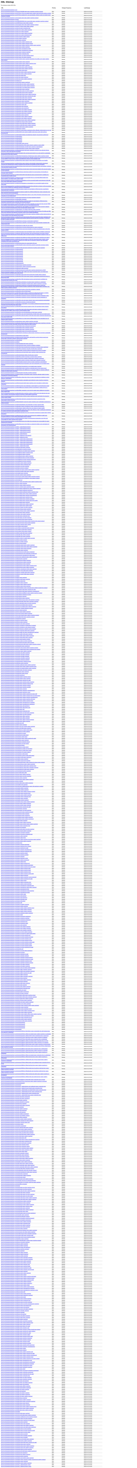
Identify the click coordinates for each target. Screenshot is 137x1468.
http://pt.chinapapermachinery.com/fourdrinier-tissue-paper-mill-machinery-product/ (20, 599)
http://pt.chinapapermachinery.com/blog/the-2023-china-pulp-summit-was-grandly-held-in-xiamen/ (23, 274)
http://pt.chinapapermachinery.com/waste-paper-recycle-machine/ (16, 1428)
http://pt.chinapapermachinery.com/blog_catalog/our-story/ (14, 437)
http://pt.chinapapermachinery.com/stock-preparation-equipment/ (16, 1219)
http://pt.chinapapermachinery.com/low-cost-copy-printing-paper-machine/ (18, 726)
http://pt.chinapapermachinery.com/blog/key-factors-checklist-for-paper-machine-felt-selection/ (22, 406)
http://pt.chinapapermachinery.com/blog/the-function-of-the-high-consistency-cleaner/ (20, 289)
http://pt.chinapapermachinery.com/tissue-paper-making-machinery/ (16, 1283)
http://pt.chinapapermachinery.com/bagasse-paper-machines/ (15, 101)
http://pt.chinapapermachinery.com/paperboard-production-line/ (15, 988)
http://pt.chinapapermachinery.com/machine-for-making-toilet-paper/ (16, 729)
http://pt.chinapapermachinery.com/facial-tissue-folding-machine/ (16, 560)
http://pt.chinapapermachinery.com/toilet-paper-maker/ (13, 1348)
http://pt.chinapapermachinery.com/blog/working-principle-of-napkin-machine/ (19, 372)
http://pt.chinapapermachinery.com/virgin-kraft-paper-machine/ (15, 1413)
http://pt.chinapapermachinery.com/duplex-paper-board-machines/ (16, 548)
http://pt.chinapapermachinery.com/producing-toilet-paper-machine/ (16, 1020)
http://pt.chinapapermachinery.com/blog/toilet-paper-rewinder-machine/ (17, 327)
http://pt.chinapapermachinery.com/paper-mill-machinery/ (14, 897)
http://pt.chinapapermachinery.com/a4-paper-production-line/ (15, 53)
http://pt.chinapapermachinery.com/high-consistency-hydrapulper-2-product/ (18, 625)
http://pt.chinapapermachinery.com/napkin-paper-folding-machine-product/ (18, 791)
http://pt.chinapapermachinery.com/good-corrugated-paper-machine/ (16, 604)
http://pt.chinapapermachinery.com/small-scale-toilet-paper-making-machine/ (18, 1199)
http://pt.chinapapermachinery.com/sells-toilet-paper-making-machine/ (17, 1163)
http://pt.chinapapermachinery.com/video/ (10, 1411)
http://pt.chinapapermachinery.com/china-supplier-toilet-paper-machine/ (17, 471)
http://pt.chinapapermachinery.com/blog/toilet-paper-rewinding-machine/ (17, 329)
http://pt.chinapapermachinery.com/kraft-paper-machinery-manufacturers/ (18, 690)
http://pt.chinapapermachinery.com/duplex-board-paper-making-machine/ (18, 545)
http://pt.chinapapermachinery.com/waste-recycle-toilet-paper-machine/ (17, 1439)
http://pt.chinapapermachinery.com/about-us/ (11, 80)
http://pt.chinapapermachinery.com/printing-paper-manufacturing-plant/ (17, 1015)
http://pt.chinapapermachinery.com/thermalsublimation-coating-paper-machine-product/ (21, 1240)
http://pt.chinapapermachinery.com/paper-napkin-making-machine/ (16, 909)
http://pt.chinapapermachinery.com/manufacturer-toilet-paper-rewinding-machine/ (19, 767)
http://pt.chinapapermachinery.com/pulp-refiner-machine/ (14, 1117)
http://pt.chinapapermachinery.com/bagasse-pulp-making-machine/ (16, 109)
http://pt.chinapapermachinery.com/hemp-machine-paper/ (14, 620)
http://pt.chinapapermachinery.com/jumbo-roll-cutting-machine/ (15, 652)
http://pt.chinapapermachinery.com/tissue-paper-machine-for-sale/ (16, 1267)
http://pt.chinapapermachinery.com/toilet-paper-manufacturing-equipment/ (18, 1362)
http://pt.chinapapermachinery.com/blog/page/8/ (12, 259)
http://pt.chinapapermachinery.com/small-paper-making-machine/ (16, 1175)
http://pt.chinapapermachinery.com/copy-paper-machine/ (14, 483)
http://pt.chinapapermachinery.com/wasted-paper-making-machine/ (16, 1440)
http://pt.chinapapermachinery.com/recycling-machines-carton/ (15, 1146)
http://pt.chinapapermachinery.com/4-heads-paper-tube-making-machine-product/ (20, 24)
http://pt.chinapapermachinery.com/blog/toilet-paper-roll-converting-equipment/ (19, 331)
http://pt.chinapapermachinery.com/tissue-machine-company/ (15, 1249)
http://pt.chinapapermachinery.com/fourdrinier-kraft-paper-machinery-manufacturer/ (20, 591)
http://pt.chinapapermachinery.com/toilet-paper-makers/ (14, 1350)
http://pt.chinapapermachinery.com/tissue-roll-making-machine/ (15, 1315)
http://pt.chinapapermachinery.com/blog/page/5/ (12, 254)
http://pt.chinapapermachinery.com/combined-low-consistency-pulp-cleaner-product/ (20, 478)
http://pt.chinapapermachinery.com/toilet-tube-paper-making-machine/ (17, 1409)
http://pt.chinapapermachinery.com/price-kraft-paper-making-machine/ (17, 998)
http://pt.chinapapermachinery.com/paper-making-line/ (13, 861)
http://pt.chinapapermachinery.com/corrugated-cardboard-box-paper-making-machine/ (21, 488)
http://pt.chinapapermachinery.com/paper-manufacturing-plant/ (15, 892)
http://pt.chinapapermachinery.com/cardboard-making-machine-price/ (17, 452)
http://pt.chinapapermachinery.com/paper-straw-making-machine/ (16, 979)
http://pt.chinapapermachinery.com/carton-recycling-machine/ (15, 466)
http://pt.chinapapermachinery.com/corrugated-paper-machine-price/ (16, 497)
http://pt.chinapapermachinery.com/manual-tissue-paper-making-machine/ (18, 764)
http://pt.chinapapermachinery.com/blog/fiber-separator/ (14, 199)
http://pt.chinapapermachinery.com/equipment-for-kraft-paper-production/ (18, 551)
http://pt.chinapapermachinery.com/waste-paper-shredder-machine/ (16, 1435)
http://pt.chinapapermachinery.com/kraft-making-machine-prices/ (16, 676)
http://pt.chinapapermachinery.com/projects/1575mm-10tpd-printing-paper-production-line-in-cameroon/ (25, 1035)
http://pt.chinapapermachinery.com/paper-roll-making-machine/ (15, 966)
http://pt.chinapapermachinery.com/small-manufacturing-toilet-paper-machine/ (19, 1172)
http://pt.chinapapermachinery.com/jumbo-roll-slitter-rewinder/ (15, 656)
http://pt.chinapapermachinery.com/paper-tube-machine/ (14, 984)
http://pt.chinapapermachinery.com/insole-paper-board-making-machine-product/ (19, 647)
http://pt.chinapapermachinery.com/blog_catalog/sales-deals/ (15, 445)
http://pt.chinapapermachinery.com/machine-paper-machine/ (15, 740)
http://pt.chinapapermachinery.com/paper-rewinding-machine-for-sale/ (17, 959)
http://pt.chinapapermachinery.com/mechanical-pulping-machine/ (16, 770)
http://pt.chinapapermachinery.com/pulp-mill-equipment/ (14, 1110)
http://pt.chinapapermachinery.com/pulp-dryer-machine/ (14, 1103)
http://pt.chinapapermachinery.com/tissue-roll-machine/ (13, 1314)
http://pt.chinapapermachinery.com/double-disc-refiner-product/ (15, 534)
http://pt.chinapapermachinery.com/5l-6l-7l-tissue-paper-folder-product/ (17, 26)
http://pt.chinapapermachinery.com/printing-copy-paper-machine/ (16, 1003)
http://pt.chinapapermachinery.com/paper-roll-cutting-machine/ (15, 964)
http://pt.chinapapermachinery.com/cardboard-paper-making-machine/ (17, 456)
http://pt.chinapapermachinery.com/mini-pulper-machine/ (14, 777)
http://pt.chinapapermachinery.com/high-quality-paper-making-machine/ (17, 635)
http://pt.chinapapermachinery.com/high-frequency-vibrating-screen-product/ (18, 628)
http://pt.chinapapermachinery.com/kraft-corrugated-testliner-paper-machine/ (18, 668)
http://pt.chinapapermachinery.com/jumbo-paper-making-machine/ (16, 651)
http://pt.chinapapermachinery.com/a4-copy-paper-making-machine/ (16, 33)
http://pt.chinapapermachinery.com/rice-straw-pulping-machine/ (15, 1160)
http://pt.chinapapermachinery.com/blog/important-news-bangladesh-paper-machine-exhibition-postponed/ (25, 231)
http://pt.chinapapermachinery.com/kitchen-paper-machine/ (14, 663)
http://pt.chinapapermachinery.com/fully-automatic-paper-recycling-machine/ (18, 603)
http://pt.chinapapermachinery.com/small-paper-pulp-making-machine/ (17, 1178)
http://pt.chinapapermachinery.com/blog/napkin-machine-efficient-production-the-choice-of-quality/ (23, 350)
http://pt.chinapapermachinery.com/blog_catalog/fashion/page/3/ (16, 428)
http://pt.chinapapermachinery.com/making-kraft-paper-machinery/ (16, 757)
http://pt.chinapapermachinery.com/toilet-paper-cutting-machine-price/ (17, 1322)
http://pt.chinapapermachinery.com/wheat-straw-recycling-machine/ (16, 1449)
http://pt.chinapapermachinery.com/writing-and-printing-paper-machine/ (17, 1457)
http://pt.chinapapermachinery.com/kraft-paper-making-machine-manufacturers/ (19, 697)
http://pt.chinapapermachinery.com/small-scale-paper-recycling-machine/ (18, 1194)
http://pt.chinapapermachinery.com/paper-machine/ (12, 856)
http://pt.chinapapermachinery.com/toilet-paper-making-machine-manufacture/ (19, 1355)
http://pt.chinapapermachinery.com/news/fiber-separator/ (14, 1184)
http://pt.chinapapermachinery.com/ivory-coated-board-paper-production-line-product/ (20, 649)
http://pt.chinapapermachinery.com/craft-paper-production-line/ (15, 515)
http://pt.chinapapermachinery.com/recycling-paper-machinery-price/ (16, 1149)
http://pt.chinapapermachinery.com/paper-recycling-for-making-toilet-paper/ (18, 933)
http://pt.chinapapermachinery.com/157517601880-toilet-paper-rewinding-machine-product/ (22, 11)
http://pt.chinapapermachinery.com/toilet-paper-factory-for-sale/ (15, 1326)
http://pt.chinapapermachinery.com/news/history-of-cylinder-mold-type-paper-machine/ (21, 1182)
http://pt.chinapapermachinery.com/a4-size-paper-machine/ (14, 77)
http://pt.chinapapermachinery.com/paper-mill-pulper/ (13, 901)
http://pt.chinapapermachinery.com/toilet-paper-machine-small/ (15, 1341)
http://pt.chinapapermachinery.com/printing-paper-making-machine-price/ (18, 1010)
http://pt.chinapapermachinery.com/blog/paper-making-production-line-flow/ (18, 266)
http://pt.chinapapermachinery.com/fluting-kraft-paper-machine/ (15, 579)
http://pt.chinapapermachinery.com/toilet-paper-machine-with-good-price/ (18, 1344)
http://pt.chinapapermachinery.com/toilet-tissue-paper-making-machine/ (17, 1408)
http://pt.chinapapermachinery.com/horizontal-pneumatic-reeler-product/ (17, 642)
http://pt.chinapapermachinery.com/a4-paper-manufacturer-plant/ (16, 48)
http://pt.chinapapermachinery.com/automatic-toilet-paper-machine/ (16, 97)
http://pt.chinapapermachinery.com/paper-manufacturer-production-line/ (17, 885)
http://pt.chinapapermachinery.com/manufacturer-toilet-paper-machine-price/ (18, 765)
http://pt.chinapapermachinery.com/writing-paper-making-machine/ (16, 1463)
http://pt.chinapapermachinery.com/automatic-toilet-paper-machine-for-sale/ (18, 96)
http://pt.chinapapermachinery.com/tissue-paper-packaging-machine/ (17, 1295)
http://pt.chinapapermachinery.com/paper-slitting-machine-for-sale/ (16, 972)
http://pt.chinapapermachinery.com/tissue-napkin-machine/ (14, 1255)
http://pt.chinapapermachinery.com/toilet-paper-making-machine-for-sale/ (18, 1353)
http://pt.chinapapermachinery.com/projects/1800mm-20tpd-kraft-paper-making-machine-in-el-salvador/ (24, 1042)
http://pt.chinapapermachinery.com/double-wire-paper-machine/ (15, 536)
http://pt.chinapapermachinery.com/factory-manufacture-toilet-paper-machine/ (19, 568)
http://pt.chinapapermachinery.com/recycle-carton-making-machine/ (16, 1129)
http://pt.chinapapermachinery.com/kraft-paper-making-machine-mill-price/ (18, 699)
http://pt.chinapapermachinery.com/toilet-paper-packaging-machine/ (16, 1367)
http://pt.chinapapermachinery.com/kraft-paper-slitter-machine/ (15, 716)
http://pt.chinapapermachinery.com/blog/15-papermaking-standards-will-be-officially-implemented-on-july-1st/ (26, 130)
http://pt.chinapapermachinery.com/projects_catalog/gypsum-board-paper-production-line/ (21, 1088)
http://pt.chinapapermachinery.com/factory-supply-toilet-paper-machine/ (17, 574)
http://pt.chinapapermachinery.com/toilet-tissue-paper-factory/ (15, 1403)
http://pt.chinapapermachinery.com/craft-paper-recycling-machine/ (16, 517)
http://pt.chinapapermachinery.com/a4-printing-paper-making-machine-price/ (18, 63)
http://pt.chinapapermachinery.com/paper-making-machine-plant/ (16, 870)
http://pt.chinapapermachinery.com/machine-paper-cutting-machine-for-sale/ (18, 738)
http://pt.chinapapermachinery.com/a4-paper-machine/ (13, 40)
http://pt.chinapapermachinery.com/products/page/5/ (13, 1027)
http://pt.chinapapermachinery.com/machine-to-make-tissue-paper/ (16, 750)
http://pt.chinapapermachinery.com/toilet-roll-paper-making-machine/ (16, 1396)
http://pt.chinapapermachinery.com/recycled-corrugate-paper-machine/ (17, 1132)
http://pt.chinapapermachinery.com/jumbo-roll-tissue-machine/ (15, 659)
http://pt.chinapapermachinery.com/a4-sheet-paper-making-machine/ (17, 68)
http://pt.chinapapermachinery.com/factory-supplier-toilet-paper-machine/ (18, 572)
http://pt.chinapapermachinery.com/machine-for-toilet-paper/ (15, 735)
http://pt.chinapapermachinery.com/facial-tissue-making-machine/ (16, 562)
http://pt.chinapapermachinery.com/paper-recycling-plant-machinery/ (16, 950)
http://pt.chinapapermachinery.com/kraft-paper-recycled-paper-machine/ (17, 712)
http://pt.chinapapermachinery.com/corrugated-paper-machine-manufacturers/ (19, 495)
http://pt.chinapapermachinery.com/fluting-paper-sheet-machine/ (16, 586)
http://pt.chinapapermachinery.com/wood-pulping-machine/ (14, 1456)
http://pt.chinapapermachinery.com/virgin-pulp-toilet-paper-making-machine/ (18, 1415)
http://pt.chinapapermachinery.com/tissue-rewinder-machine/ (15, 1310)
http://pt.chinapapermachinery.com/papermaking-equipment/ (15, 991)
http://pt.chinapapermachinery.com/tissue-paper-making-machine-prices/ (17, 1278)
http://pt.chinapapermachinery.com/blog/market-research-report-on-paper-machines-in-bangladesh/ (24, 361)
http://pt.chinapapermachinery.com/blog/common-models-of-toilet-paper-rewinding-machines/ (22, 358)
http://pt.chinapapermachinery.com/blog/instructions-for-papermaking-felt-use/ (19, 243)
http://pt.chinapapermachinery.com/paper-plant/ (12, 914)
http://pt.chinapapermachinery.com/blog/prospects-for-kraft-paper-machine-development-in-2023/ (23, 270)
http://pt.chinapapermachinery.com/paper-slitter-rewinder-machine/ (16, 969)
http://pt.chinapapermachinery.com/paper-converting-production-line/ (17, 834)
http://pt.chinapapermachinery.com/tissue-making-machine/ (14, 1254)
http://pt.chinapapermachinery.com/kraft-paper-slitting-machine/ (15, 721)
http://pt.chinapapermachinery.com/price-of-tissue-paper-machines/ (16, 1000)
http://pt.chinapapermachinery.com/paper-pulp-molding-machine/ (16, 928)
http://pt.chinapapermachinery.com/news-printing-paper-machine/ (16, 805)
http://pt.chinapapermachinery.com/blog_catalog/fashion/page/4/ (16, 430)
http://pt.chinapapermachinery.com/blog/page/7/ (12, 258)
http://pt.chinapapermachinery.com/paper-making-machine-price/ (16, 871)
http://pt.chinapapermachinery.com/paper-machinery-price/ (14, 858)
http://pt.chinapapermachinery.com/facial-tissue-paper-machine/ (15, 563)
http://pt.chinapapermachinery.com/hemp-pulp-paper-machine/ (15, 623)
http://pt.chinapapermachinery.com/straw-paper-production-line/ (15, 1223)
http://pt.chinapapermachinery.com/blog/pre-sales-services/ (14, 268)
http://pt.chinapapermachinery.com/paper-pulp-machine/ (14, 925)
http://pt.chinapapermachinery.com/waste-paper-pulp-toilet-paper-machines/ (18, 1427)
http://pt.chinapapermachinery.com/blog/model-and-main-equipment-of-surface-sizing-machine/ (23, 247)
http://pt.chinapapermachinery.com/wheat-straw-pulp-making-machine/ (17, 1447)
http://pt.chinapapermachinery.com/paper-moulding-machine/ (15, 904)
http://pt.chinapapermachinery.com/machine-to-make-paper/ (15, 747)
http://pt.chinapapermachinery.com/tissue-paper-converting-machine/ (17, 1259)
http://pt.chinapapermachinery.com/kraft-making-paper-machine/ (16, 678)
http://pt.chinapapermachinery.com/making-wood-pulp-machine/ (15, 760)
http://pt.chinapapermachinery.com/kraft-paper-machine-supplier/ (16, 687)
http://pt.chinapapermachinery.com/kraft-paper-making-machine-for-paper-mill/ (19, 693)
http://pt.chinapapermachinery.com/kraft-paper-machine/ (14, 688)
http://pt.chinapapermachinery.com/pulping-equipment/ (13, 1125)
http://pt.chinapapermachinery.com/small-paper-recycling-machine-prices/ (18, 1187)
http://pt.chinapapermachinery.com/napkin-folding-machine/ (14, 788)
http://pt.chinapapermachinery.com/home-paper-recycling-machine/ (16, 640)
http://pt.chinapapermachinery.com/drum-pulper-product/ (14, 539)
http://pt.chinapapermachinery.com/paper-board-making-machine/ (16, 830)
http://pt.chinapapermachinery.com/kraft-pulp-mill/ (12, 723)
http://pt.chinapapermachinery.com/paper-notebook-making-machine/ (17, 913)
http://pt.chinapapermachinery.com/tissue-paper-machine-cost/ (15, 1264)
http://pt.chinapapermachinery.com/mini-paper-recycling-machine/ (16, 776)
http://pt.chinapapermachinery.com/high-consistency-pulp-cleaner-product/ (18, 627)
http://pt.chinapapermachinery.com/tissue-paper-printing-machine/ (16, 1298)
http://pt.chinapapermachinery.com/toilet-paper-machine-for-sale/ (16, 1332)
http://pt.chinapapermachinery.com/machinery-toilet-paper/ (14, 753)
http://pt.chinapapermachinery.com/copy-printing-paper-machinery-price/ (17, 486)
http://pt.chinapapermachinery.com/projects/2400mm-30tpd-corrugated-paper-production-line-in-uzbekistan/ (26, 1055)
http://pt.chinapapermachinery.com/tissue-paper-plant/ (13, 1297)
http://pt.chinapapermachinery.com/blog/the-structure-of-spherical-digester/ (18, 301)
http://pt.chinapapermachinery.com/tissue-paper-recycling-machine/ (16, 1302)
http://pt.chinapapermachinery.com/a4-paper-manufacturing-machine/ (17, 50)
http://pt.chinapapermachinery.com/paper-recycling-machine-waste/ (16, 945)
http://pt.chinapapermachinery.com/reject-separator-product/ (15, 1153)
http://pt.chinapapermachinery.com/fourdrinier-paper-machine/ (15, 598)
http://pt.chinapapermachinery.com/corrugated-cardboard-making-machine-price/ (19, 491)
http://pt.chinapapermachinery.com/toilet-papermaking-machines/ (16, 1387)
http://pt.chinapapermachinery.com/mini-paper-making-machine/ (15, 774)
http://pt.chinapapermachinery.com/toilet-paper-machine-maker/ (15, 1334)
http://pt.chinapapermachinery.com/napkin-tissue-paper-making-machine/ (18, 801)
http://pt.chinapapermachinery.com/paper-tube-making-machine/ (16, 986)
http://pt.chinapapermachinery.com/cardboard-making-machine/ (15, 454)
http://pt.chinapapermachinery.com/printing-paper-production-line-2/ (16, 1017)
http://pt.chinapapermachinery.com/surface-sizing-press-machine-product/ (18, 1237)
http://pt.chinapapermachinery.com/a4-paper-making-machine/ (15, 46)
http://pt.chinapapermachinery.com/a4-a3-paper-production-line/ (15, 28)
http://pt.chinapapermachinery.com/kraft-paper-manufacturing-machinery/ (18, 704)
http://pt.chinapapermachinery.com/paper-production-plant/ (14, 923)
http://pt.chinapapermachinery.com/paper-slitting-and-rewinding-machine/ (18, 971)
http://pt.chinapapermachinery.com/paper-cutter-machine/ (14, 836)
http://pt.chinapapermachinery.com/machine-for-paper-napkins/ (15, 731)
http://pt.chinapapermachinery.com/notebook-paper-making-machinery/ (17, 818)
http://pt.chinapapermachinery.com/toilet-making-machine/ (14, 1319)
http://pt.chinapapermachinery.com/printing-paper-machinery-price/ (16, 1008)
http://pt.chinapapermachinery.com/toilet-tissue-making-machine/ (16, 1399)
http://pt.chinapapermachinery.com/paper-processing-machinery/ (16, 916)
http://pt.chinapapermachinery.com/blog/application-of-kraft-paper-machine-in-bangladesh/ (22, 146)
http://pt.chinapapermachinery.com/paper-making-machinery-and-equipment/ (18, 877)
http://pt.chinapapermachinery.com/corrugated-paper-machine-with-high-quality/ (19, 500)
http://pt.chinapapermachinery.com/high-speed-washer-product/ (15, 639)
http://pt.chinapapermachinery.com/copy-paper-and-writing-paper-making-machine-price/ (21, 481)
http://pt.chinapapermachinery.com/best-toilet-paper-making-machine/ (17, 126)
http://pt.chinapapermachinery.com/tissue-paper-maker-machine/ (16, 1273)
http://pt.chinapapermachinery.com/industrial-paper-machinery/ (15, 646)
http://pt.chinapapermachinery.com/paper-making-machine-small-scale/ (17, 873)
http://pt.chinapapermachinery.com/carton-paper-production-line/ (16, 464)
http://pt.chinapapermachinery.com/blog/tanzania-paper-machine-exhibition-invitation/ (20, 345)
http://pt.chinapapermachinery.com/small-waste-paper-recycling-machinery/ (18, 1213)
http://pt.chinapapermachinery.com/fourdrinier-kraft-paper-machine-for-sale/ (18, 589)
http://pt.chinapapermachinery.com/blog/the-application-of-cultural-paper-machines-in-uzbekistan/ (23, 282)
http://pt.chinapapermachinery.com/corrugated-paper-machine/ (15, 502)
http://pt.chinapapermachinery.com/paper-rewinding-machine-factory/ (17, 957)
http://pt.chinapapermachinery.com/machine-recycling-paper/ (15, 743)
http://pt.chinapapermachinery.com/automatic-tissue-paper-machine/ (16, 92)
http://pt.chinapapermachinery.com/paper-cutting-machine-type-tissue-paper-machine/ (21, 839)
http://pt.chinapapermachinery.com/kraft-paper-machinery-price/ (15, 692)
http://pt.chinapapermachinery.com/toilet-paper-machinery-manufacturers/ (18, 1346)
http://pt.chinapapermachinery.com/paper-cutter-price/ (13, 837)
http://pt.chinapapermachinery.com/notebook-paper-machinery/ (15, 815)
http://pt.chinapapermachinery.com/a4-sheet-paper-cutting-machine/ (16, 66)
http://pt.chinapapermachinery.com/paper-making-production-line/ (16, 882)
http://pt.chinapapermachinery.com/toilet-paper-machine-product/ (16, 1339)
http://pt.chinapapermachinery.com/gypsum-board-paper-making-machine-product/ (20, 615)
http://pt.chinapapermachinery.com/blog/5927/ (11, 138)
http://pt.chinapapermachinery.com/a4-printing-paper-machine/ (15, 61)
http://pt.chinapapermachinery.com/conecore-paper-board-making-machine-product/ (20, 476)
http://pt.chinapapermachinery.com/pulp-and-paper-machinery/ (15, 1098)
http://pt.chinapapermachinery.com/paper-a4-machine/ (13, 827)
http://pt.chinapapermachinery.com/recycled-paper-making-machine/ (16, 1136)
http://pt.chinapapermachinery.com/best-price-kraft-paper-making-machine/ (18, 123)
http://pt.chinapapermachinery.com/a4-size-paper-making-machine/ (16, 78)
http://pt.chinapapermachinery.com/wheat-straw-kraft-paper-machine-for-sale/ (19, 1442)
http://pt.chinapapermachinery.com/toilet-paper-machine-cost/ (15, 1327)
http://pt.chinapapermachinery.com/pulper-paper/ (12, 1124)
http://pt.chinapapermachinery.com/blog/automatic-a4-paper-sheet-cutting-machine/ (20, 148)
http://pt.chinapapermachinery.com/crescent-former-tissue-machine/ (16, 519)
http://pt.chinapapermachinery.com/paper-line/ (11, 842)
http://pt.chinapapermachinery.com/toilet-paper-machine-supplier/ (16, 1343)
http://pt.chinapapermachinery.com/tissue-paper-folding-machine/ (16, 1262)
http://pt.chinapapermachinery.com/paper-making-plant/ (14, 880)
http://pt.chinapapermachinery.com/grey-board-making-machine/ (16, 611)
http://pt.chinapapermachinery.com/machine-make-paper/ (14, 736)
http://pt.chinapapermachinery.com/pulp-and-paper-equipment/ (15, 1096)
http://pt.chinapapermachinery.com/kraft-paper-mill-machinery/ (15, 705)
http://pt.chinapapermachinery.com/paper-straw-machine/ (14, 978)
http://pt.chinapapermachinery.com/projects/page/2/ (13, 1083)
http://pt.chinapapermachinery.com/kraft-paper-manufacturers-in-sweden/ (18, 702)
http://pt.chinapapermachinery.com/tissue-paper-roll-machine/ (15, 1307)
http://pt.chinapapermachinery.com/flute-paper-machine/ (14, 577)
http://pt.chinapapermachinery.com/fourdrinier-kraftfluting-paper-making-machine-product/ (21, 592)
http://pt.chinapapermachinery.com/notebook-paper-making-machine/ (17, 817)
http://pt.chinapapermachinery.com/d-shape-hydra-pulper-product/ (16, 531)
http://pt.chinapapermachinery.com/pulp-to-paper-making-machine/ (16, 1118)
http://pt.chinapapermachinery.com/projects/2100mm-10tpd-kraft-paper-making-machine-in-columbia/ (24, 1050)
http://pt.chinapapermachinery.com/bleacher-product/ (13, 128)
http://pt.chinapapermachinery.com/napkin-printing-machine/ (15, 800)
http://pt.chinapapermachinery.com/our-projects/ (12, 781)
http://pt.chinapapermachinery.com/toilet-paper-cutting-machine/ (15, 1324)
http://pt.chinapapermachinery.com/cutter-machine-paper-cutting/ (16, 524)
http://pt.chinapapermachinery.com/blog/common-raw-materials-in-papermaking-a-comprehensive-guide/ (25, 385)
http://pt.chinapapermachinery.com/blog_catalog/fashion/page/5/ (16, 432)
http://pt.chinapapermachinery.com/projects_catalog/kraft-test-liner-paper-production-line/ (21, 1091)
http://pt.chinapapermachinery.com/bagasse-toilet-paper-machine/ (16, 113)
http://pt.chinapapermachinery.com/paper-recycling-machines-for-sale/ (17, 947)
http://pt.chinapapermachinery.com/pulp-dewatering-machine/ (15, 1101)
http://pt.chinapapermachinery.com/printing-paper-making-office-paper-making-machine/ (21, 1014)
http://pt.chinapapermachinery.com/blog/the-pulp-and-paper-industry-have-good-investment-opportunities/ (25, 300)
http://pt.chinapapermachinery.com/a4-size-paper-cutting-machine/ (16, 73)
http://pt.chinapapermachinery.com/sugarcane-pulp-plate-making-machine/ (18, 1231)
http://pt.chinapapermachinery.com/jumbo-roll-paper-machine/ (15, 654)
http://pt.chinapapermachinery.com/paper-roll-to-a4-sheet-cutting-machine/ (18, 967)
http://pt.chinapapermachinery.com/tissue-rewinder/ (13, 1312)
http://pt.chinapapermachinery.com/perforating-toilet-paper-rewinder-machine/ (19, 996)
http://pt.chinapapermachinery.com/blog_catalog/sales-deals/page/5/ (16, 444)
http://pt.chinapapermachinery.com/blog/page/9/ (12, 261)
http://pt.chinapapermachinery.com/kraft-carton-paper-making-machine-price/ (18, 666)
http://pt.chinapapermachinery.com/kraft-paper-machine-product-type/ (17, 683)
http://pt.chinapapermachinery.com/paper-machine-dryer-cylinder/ (16, 846)
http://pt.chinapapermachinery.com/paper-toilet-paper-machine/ (15, 983)
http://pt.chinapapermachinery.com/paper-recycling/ (13, 952)
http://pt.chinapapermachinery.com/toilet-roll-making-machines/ (15, 1394)
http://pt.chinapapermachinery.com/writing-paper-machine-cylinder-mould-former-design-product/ (23, 1459)
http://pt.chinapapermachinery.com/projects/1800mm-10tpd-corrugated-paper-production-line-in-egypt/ (24, 1040)
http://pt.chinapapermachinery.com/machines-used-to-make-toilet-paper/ (17, 755)
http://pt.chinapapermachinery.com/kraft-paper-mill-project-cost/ (15, 707)
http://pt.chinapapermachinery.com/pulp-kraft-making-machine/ (15, 1105)
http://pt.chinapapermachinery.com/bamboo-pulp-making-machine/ (16, 118)
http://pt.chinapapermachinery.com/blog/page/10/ (12, 263)
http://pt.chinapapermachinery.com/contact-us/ (11, 479)
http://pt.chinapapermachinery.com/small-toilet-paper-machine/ (15, 1207)
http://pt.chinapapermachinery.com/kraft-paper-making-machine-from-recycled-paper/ (20, 695)
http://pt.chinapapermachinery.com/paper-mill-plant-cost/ (14, 899)
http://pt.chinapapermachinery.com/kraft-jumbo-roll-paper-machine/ (16, 669)
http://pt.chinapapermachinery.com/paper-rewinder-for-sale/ (14, 954)
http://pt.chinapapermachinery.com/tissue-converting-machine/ (15, 1242)
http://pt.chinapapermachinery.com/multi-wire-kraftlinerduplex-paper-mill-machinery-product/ (22, 786)
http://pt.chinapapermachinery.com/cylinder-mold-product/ (14, 526)
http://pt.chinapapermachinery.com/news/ (10, 1185)
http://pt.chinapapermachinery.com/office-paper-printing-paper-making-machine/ (19, 824)
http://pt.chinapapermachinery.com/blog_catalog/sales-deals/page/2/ (16, 438)
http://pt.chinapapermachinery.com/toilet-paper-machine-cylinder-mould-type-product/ (20, 1329)
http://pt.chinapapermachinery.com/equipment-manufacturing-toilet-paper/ (18, 555)
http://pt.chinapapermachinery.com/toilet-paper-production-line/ (15, 1375)
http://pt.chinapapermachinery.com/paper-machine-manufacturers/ (16, 849)
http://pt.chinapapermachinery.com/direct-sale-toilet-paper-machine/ (16, 533)
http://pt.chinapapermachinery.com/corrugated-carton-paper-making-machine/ (19, 493)
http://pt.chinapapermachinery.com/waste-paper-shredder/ (14, 1437)
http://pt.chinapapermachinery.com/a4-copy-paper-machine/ (15, 31)
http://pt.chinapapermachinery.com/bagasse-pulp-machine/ (14, 106)
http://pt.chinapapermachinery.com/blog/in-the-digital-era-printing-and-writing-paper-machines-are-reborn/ (25, 237)
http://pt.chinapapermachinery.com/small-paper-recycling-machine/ (16, 1189)
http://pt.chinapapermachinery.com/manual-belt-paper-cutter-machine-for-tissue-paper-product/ (23, 762)
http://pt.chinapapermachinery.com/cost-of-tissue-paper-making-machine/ (18, 510)
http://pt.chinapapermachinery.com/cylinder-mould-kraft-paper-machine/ (17, 527)
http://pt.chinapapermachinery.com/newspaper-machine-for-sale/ (16, 806)
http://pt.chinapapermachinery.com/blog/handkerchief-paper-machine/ (17, 343)
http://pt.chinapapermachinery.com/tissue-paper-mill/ (13, 1291)
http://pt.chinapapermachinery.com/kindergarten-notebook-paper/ (16, 661)
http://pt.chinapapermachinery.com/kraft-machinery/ (13, 675)
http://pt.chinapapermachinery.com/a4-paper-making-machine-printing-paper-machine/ (21, 45)
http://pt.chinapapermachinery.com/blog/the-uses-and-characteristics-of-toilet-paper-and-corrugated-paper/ (25, 313)
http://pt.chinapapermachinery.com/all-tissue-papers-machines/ (15, 82)
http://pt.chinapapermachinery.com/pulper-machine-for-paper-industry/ (17, 1120)
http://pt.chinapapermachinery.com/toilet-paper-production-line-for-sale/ (17, 1374)
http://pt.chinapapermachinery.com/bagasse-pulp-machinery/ (15, 107)
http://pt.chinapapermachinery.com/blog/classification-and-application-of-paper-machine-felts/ (22, 404)
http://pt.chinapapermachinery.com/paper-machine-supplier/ (14, 854)
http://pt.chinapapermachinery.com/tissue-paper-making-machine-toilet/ (17, 1279)
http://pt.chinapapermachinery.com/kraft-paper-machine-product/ (16, 685)
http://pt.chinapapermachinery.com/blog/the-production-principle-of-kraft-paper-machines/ (21, 348)
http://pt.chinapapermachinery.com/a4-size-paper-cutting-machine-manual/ (18, 72)
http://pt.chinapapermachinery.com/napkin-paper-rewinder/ (14, 798)
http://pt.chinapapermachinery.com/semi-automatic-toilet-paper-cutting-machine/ (19, 1166)
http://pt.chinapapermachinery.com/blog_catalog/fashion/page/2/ (16, 426)
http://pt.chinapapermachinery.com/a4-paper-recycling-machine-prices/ (17, 55)
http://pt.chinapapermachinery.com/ (9, 9)
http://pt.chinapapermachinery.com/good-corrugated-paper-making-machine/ (18, 606)
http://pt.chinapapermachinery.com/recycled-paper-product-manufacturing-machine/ (20, 1139)
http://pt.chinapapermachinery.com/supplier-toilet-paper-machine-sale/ (17, 1235)
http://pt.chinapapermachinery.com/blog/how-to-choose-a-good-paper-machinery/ (19, 220)
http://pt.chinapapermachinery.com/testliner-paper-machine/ (14, 1238)
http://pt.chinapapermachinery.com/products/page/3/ (13, 1024)
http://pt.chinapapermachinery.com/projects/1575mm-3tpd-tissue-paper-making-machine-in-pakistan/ (24, 1037)
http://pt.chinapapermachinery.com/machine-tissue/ (13, 745)
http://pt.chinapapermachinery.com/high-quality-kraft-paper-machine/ (17, 634)
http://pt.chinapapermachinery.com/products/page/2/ (13, 1022)
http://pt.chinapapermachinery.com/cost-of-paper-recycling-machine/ (16, 507)
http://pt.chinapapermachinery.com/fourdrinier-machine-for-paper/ (16, 594)
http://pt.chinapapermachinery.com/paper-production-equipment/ (16, 919)
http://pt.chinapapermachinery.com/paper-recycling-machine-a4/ (15, 935)
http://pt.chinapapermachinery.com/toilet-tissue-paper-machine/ (15, 1404)
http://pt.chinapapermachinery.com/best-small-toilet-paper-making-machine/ (18, 125)
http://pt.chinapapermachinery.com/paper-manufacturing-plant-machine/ (17, 890)
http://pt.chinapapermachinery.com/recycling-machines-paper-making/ (17, 1148)
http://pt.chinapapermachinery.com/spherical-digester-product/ (15, 1216)
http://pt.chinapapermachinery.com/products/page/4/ (13, 1025)
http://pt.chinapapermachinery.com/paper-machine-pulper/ (14, 853)
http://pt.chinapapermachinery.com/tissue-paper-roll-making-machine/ (17, 1308)
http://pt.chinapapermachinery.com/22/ (10, 19)
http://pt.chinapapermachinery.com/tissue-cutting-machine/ (14, 1243)
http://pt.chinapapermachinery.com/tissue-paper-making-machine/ (16, 1281)
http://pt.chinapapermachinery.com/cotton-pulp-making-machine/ (16, 514)
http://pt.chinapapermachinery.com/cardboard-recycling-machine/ (16, 461)
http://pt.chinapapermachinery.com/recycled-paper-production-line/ (16, 1141)
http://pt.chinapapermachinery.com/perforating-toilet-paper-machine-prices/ (18, 995)
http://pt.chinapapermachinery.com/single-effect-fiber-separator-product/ (17, 1168)
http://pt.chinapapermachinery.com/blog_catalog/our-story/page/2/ (16, 435)
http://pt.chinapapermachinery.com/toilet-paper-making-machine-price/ (17, 1356)
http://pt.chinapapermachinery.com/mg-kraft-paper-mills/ (14, 772)
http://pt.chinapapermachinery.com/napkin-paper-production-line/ (16, 796)
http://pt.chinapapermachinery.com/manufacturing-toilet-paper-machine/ (17, 769)
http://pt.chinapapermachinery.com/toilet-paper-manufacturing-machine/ (17, 1363)
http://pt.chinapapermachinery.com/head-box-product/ (13, 618)
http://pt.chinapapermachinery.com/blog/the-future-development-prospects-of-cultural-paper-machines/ (24, 347)
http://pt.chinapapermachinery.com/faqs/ (10, 575)
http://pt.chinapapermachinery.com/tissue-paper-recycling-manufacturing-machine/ (20, 1303)
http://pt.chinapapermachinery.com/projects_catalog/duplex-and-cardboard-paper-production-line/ (23, 1086)
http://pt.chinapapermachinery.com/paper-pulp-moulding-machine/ (16, 930)
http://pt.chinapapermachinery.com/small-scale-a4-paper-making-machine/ (18, 1190)
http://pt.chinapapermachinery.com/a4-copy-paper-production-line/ (16, 34)
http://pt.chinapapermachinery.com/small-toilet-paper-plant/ (14, 1211)
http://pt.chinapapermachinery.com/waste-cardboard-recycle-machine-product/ (19, 1416)
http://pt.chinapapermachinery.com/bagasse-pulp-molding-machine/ (16, 111)
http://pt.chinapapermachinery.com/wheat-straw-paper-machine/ (15, 1444)
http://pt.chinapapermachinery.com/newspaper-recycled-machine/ (16, 810)
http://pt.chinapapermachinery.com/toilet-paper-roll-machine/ (15, 1380)
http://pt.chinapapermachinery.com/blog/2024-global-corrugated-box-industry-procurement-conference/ (24, 134)
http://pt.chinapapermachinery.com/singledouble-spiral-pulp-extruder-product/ (19, 1170)
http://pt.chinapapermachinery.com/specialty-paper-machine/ (15, 1214)
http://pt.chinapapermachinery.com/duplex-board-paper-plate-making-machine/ (19, 546)
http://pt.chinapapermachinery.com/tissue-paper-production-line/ (15, 1300)
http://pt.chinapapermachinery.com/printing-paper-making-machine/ (16, 1012)
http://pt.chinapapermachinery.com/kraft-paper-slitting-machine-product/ (17, 719)
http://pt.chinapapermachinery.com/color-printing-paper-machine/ (16, 474)
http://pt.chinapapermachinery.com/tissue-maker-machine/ (14, 1252)
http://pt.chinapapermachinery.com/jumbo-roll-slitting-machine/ (15, 657)
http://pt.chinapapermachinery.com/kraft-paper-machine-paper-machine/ (17, 681)
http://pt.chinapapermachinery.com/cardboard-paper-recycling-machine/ (17, 457)
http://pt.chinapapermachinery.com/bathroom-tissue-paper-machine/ (16, 121)
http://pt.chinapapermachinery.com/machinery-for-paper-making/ (16, 752)
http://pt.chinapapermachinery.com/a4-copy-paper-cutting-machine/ (16, 29)
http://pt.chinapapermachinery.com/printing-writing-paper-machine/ (16, 1019)
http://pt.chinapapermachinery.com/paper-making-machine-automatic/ (17, 865)
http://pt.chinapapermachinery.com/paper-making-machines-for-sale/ (17, 878)
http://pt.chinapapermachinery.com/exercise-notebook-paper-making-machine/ (19, 557)
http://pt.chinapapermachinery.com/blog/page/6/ (12, 256)
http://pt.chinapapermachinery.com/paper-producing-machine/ (15, 918)
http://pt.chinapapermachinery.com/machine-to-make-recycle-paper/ (16, 748)
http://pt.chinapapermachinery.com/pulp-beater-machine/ (14, 1100)
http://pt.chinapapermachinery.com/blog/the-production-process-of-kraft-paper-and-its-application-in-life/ (25, 295)
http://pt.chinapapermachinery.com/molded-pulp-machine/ (14, 784)
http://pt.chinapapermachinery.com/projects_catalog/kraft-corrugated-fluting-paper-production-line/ (23, 1089)
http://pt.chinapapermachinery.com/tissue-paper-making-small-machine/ (17, 1286)
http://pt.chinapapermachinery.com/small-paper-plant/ (13, 1177)
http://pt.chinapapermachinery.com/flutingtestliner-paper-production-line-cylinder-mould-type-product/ (24, 587)
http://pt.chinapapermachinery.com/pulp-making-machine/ (14, 1108)
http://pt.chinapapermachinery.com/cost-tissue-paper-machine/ (15, 512)
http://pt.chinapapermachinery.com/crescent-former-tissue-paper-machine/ (18, 522)
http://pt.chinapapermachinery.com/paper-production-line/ (14, 921)
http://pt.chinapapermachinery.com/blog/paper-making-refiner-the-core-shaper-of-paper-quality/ (23, 408)
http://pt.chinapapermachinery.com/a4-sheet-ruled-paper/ (14, 70)
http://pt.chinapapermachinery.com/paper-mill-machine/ (13, 895)
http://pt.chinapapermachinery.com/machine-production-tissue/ (15, 741)
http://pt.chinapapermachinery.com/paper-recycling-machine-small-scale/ (18, 942)
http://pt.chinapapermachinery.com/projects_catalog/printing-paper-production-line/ (20, 1093)
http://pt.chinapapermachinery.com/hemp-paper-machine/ (14, 622)
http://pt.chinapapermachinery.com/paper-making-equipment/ (15, 859)
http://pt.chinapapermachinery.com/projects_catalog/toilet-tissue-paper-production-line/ (21, 1095)
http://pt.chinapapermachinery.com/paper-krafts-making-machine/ (16, 841)
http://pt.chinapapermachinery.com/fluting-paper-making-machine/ (16, 584)
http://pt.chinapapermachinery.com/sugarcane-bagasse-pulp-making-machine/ (19, 1230)
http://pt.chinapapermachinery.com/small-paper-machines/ (14, 1173)
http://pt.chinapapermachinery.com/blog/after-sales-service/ (14, 143)
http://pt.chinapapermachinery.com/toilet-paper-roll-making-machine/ (16, 1382)
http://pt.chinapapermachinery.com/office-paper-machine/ (14, 820)
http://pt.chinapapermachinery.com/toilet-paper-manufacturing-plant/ (16, 1365)
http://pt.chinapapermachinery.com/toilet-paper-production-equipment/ (17, 1372)
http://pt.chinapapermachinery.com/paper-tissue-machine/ (14, 981)
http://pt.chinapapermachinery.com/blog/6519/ (11, 340)
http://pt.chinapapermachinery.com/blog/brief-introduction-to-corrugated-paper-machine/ (21, 366)
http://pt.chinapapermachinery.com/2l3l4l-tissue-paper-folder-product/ (17, 22)
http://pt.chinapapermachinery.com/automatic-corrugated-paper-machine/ (18, 87)
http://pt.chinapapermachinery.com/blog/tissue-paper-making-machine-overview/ (19, 321)
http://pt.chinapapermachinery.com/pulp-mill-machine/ (13, 1112)
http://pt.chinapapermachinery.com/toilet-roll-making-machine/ (15, 1392)
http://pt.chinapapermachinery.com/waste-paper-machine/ (14, 1421)
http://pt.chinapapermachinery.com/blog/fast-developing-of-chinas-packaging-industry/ (21, 197)
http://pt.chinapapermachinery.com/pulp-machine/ (12, 1107)
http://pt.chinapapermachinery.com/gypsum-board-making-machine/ (16, 613)
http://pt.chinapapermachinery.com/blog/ (10, 341)
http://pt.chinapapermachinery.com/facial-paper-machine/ (14, 558)
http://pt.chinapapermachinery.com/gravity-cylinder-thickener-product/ (17, 608)
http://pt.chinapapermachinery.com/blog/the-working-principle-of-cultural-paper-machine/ (21, 356)
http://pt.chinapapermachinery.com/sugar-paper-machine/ (14, 1228)
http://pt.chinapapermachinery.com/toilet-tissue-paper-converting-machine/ (18, 1401)
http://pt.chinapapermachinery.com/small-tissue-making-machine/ (16, 1201)
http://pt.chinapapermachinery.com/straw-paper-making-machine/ (16, 1221)
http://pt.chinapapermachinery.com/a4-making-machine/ (14, 38)
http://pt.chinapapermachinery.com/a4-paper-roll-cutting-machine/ (16, 57)
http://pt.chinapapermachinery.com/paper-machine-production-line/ (16, 851)
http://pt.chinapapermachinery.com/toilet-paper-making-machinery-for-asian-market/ (20, 1358)
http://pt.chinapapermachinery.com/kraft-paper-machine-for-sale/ (16, 680)
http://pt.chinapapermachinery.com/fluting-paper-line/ (13, 580)
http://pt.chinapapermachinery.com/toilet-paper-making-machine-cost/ (17, 1351)
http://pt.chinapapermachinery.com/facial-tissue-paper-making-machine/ (17, 567)
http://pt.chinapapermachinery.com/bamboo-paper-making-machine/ (16, 116)
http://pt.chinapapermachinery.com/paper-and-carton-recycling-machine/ (17, 829)
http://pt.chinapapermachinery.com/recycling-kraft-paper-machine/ (16, 1142)
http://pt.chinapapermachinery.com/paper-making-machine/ (14, 875)
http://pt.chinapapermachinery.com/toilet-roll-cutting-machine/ (15, 1389)
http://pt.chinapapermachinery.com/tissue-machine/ (13, 1250)
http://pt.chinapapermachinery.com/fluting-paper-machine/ (14, 582)
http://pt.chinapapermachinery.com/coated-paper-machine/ (14, 473)
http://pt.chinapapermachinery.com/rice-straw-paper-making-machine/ (17, 1158)
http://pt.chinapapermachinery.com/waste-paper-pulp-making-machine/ (17, 1425)
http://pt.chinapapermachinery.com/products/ (11, 1029)
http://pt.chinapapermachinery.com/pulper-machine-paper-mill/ (15, 1122)
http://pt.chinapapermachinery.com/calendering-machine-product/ (16, 449)
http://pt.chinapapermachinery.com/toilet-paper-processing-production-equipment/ (20, 1370)
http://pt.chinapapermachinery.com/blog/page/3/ (12, 251)
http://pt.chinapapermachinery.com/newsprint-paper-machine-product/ (17, 812)
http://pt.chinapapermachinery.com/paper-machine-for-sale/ (14, 847)
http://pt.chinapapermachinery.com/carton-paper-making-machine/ (16, 462)
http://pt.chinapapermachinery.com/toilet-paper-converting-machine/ (16, 1320)
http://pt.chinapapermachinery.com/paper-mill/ (11, 902)
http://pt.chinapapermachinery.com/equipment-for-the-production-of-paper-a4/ (19, 553)
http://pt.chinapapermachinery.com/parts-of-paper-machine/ (14, 993)
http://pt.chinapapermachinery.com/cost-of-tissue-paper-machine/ (16, 509)
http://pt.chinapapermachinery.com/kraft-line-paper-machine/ (15, 671)
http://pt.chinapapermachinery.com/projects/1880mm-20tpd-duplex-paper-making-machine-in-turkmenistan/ (25, 1044)
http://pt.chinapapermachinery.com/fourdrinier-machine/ (14, 596)
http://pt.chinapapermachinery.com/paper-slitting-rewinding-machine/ (17, 976)
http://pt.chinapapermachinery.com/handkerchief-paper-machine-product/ (18, 616)
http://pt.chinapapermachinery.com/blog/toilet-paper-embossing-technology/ (18, 325)
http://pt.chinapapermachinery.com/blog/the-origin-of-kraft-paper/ (16, 291)
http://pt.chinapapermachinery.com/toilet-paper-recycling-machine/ (16, 1377)
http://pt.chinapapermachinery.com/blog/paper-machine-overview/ (16, 264)
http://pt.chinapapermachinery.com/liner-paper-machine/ (14, 724)
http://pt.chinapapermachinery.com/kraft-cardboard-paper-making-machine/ (18, 664)
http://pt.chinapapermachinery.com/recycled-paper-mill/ (13, 1137)
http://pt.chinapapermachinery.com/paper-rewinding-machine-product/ (17, 962)
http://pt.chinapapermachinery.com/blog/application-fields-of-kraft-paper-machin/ (19, 355)
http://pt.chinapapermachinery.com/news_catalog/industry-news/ (16, 1464)
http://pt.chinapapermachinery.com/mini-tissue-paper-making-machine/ (17, 779)
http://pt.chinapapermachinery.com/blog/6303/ (11, 141)
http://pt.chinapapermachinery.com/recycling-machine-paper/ (15, 1144)
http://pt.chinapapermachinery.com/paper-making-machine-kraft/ (16, 868)
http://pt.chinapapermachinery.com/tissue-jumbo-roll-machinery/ (15, 1247)
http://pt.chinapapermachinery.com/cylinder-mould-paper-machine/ (16, 529)
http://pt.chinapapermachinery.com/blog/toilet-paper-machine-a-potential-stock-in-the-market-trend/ (24, 368)
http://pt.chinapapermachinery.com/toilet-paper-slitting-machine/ (15, 1386)
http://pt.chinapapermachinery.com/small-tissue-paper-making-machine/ (17, 1204)
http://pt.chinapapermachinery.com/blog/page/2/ (12, 249)
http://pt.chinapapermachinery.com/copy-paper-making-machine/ (16, 485)
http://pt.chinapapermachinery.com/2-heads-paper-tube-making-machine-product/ (20, 17)
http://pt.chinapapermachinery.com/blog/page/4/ (12, 252)
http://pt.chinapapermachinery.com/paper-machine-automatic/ (15, 844)
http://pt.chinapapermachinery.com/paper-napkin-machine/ (14, 906)
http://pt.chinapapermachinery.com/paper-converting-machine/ (15, 832)
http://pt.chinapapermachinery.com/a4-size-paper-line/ (13, 75)
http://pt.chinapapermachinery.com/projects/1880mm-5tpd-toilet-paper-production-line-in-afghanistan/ (24, 1048)
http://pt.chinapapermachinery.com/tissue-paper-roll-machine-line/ (16, 1305)
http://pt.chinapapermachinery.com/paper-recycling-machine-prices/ (16, 940)
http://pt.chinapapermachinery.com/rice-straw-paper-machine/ (15, 1156)
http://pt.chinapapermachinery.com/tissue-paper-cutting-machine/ (16, 1261)
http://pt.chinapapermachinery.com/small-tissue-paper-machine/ (15, 1202)
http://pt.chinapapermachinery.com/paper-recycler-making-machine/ (16, 931)
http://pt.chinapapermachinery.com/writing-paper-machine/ (14, 1461)
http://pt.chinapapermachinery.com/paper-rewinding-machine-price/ (16, 960)
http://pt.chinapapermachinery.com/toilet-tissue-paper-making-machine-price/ (18, 1406)
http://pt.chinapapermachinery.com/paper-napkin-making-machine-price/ (17, 907)
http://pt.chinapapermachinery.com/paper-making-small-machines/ (16, 883)
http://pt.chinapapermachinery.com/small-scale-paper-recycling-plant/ (17, 1196)
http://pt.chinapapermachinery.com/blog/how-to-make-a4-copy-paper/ (17, 225)
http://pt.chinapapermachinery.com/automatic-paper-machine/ (15, 89)
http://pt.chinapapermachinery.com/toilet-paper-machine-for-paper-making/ (18, 1331)
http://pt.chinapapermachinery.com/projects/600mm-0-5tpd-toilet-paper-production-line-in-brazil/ (23, 1079)
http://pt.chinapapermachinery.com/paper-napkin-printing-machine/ (16, 911)
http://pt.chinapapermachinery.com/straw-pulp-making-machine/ (15, 1225)
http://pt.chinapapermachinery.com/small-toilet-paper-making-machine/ (17, 1209)
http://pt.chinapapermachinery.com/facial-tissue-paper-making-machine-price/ (19, 565)
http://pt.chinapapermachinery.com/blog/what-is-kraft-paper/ (14, 335)
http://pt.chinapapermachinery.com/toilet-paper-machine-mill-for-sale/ (17, 1336)
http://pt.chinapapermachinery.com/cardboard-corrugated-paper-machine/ (18, 450)
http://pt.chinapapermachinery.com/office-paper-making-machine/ (16, 822)
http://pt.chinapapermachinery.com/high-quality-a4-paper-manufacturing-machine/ (20, 632)
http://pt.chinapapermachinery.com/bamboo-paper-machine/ (15, 114)
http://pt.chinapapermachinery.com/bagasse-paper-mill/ (13, 104)
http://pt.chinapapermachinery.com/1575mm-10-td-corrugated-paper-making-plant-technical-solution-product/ (26, 13)
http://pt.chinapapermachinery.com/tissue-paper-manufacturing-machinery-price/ (19, 1290)
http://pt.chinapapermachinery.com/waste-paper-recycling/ (14, 1433)
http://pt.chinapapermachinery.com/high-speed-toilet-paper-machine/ (17, 637)
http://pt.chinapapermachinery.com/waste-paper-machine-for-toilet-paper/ (18, 1420)
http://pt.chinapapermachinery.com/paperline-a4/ (12, 948)
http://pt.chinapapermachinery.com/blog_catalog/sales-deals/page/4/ (16, 442)
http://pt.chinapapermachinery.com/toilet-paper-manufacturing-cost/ (16, 1360)
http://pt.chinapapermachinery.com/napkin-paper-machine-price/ (16, 793)
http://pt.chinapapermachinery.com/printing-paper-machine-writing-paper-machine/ (20, 1005)
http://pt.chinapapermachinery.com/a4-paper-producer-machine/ (15, 52)
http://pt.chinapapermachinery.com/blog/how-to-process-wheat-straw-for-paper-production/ (22, 227)
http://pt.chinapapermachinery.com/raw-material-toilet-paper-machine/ (17, 1127)
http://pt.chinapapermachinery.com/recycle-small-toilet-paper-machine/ (17, 1130)
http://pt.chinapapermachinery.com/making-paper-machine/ (14, 758)
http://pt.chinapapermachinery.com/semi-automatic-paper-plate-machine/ (18, 1165)
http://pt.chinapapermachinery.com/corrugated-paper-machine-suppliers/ (17, 498)
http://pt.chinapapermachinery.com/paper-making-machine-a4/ (15, 863)
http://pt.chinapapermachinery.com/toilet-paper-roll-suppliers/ (15, 1384)
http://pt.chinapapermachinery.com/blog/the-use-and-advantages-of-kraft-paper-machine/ (21, 312)
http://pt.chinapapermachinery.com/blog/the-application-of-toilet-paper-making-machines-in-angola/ (24, 283)
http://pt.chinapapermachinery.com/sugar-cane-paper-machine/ (15, 1226)
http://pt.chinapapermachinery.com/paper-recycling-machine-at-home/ (17, 936)
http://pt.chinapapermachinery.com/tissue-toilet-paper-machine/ (15, 1317)
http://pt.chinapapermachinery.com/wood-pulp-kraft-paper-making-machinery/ (19, 1451)
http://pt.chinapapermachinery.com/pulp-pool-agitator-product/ (15, 1115)
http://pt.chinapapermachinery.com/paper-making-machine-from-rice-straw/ (18, 866)
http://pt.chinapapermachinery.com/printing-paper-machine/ (14, 1007)
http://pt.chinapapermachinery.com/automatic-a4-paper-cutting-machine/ (17, 84)
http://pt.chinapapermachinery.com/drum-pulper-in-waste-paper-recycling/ (18, 538)
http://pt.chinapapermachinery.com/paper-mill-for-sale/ (13, 894)
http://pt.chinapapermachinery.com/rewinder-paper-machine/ (15, 1154)
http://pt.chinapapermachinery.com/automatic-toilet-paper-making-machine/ (18, 99)
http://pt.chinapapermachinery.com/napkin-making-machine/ (15, 789)
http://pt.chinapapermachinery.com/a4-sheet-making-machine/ (15, 65)
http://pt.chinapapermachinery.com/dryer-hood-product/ (13, 543)
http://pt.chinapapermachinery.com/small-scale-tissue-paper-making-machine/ (19, 1197)
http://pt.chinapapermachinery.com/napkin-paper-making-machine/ (16, 794)
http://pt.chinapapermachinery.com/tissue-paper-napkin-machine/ (16, 1293)
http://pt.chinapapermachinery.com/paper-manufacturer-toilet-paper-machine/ (19, 887)
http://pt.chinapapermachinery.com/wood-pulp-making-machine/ (15, 1454)
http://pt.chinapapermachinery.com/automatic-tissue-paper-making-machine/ (18, 94)
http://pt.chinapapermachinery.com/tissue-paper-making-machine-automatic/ (18, 1276)
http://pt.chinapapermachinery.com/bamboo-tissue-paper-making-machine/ (18, 119)
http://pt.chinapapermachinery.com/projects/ (11, 1084)
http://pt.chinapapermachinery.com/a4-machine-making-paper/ (15, 36)
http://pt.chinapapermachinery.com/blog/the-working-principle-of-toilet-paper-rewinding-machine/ (23, 360)
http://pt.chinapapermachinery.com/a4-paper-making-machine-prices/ (17, 43)
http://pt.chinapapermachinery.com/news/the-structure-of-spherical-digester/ (18, 1180)
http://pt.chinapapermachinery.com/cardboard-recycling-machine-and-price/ (18, 459)
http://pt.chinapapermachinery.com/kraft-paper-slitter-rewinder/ (15, 717)
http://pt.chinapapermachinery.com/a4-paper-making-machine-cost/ (16, 41)
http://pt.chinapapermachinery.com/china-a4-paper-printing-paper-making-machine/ (20, 469)
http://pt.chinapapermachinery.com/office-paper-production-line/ (15, 825)
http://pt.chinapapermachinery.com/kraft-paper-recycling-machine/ (16, 714)
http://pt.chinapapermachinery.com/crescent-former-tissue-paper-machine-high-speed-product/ (23, 521)
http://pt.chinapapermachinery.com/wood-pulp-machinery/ (14, 1452)
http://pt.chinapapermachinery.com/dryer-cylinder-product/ (14, 541)
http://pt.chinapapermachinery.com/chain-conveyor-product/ (14, 468)
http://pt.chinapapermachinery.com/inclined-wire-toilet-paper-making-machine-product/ (21, 644)
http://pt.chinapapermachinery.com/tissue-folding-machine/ (14, 1245)
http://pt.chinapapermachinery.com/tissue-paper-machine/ (14, 1271)
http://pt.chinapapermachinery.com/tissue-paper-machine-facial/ (15, 1266)
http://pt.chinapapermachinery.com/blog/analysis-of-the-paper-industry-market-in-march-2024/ (22, 145)
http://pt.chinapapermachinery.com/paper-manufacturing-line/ (15, 889)
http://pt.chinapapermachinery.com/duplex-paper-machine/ (14, 550)
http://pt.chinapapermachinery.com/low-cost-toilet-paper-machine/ (16, 728)
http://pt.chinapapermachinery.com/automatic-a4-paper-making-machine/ (18, 85)
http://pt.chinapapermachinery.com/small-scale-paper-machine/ (15, 1192)
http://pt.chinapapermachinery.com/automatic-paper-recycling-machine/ (17, 90)
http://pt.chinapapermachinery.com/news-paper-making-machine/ (16, 803)
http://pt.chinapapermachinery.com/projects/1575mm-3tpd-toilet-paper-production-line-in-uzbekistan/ (24, 1039)
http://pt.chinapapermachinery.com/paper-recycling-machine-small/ (16, 943)
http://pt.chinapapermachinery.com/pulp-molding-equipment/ (15, 1113)
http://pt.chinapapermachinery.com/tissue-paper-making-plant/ (15, 1285)
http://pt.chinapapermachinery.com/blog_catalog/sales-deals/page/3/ (16, 440)
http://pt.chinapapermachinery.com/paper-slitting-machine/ (14, 974)
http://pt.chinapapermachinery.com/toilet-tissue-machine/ (14, 1397)
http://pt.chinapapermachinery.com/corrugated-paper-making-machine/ (17, 503)
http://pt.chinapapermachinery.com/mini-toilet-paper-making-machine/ (17, 782)
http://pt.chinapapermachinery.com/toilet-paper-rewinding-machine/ (16, 1379)
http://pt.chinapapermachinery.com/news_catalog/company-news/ (16, 1466)
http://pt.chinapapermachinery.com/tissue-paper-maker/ (14, 1274)
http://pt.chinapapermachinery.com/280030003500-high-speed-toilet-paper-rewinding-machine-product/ (24, 21)
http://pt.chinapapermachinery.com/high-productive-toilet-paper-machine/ (18, 630)
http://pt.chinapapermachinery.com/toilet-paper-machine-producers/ (16, 1338)
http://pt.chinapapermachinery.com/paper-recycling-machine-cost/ (16, 938)
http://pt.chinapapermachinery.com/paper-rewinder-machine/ (15, 955)
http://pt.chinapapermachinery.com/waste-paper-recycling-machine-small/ (18, 1430)
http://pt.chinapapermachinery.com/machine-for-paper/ (13, 733)
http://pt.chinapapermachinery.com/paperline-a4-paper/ (13, 990)
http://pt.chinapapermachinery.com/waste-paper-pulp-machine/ (15, 1423)
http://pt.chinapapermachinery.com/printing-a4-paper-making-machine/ (17, 1002)
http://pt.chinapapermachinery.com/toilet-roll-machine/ (13, 1391)
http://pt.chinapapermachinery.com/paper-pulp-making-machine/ (16, 926)
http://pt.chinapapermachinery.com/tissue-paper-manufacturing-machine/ (18, 1288)
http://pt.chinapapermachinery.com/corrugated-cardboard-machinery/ (17, 490)
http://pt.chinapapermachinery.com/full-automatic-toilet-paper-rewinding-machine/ (19, 601)
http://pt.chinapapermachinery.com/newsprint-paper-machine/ (15, 813)
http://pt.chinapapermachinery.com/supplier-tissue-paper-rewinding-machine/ (18, 1233)
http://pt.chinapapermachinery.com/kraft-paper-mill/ (12, 709)
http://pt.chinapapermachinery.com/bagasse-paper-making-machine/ (16, 102)
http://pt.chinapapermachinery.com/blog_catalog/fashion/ (14, 433)
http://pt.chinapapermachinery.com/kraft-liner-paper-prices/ (14, 673)
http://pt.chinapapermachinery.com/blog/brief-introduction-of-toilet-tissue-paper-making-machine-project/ (25, 155)
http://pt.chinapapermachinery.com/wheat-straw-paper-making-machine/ (17, 1445)
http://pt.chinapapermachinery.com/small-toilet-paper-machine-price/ (16, 1206)
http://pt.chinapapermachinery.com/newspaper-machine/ (14, 808)
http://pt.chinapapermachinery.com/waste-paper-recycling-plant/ (15, 1432)
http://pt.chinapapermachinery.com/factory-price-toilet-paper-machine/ (17, 570)
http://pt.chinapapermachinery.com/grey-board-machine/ (14, 610)
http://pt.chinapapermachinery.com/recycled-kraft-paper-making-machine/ (18, 1134)
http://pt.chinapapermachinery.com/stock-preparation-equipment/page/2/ (17, 1218)
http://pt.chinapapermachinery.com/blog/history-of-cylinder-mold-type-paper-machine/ (20, 209)
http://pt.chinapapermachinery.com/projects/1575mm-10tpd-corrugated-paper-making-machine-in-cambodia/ (26, 1033)
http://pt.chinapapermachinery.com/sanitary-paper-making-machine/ (16, 1161)
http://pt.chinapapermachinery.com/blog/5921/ (11, 136)
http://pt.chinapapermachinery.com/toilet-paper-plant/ (13, 1368)
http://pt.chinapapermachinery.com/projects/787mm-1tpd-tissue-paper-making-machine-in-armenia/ (24, 1081)
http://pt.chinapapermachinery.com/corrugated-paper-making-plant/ (16, 505)
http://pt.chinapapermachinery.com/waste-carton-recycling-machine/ (16, 1418)
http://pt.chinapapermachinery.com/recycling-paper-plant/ (14, 1151)
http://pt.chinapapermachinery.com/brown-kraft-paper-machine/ (15, 447)
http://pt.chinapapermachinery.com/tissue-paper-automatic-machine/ (16, 1257)
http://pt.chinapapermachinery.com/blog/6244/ (11, 139)
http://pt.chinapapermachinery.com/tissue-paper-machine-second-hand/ (17, 1269)
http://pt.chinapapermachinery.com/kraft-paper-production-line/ (15, 711)
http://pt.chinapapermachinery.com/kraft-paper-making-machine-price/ (17, 700)
